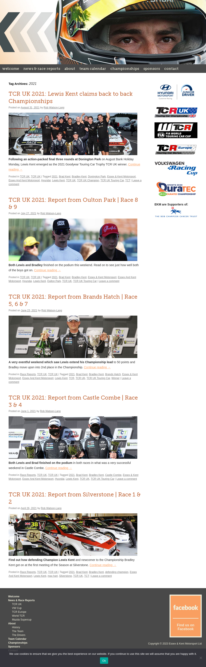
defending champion (116, 572)
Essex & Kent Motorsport (121, 176)
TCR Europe (19, 611)
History (16, 627)
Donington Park (97, 176)
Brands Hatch (113, 374)
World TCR (18, 615)
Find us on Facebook (185, 627)
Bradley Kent (79, 176)
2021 (55, 176)
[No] (200, 658)
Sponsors (151, 68)
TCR (71, 378)
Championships (124, 68)
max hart (53, 575)
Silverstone (65, 575)
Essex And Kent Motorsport (24, 180)
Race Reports (28, 374)
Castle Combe (113, 475)
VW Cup (17, 608)
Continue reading (47, 270)
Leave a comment (109, 281)
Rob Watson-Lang (54, 107)
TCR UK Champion (88, 180)
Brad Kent (64, 176)
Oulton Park (54, 281)
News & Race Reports (41, 68)
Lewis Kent (58, 180)
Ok (104, 660)
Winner (115, 378)
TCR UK (25, 176)
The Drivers (18, 635)
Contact (171, 68)
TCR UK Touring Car (112, 180)
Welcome (10, 68)
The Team (17, 631)
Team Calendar (92, 68)
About (69, 68)
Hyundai (46, 180)
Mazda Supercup (22, 619)
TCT (127, 180)
